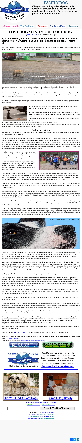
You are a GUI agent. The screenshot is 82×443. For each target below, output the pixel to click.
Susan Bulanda (32, 35)
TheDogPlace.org (33, 414)
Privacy (53, 402)
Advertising (30, 402)
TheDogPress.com (45, 416)
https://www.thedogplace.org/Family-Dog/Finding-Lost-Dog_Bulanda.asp (32, 340)
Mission (46, 402)
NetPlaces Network (48, 412)
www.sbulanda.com (15, 338)
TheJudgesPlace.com (34, 418)
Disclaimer (38, 402)
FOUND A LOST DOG (22, 332)
